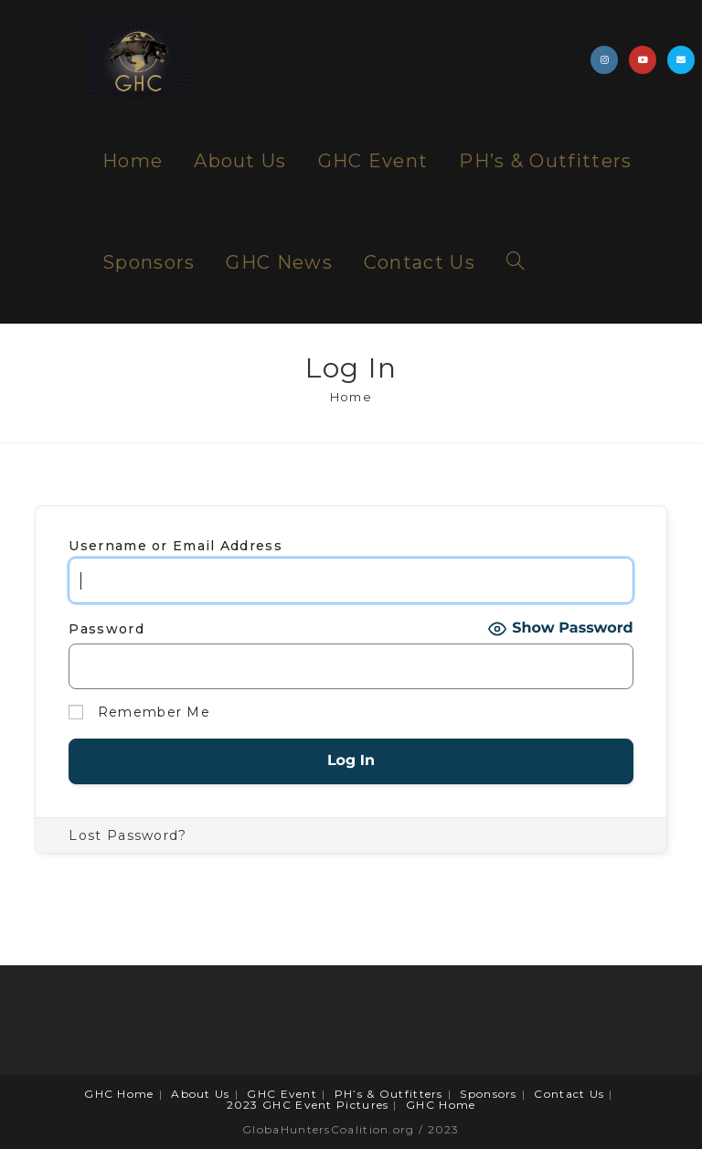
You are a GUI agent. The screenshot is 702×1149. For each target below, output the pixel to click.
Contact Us (569, 1094)
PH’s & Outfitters (389, 1094)
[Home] (351, 396)
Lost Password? (127, 835)
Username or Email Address (175, 545)
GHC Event (282, 1094)
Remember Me (139, 712)
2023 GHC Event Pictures (308, 1105)
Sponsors (488, 1094)
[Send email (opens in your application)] (681, 60)
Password (106, 628)
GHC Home (119, 1094)
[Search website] (515, 263)
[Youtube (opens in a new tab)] (642, 60)
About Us (200, 1094)
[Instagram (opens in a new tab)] (604, 60)
